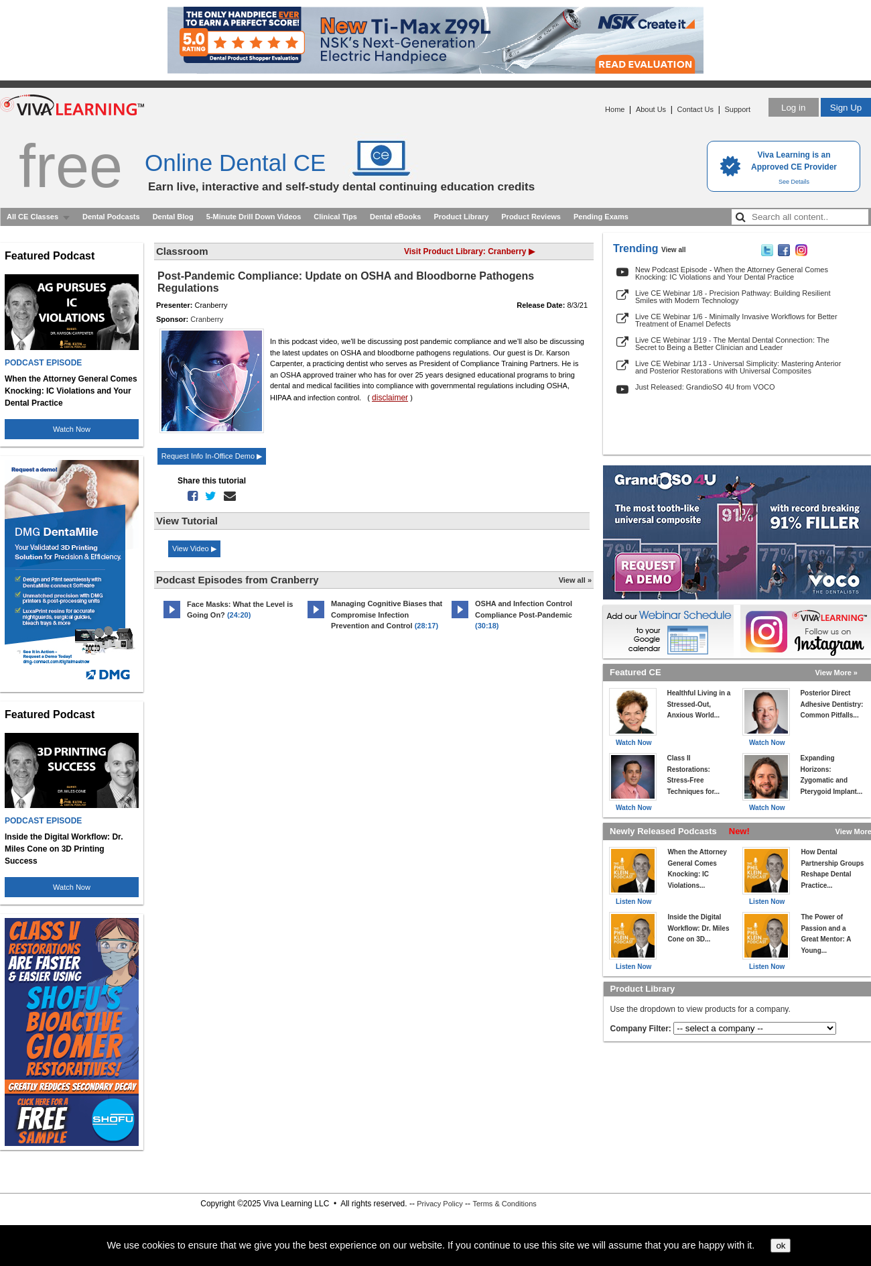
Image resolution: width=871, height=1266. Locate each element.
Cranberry (206, 319)
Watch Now (71, 429)
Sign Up (846, 108)
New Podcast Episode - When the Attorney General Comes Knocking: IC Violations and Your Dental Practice (731, 273)
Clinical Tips (335, 217)
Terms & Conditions (504, 1204)
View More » (836, 673)
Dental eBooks (395, 217)
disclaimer (390, 397)
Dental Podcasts (111, 217)
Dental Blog (173, 217)
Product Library (460, 217)
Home (614, 109)
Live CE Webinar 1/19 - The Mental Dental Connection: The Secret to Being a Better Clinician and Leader (732, 343)
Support (737, 109)
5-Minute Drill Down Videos (254, 217)
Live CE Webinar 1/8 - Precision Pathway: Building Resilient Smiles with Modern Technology (732, 296)
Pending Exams (601, 217)
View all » (575, 580)
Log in (793, 108)
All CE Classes (32, 217)
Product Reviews (531, 217)
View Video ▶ (194, 548)
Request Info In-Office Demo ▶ (211, 456)
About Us (651, 109)
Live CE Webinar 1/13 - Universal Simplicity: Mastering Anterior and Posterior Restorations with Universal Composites (738, 367)
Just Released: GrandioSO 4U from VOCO (705, 387)
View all (673, 249)
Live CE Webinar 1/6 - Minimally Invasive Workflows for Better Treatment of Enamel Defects (736, 320)
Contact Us (695, 109)
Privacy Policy (439, 1204)
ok (780, 1246)
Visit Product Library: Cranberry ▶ (469, 251)
